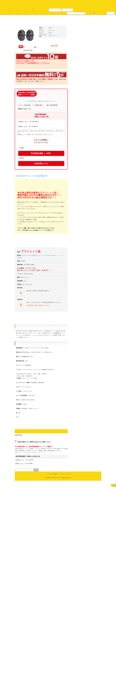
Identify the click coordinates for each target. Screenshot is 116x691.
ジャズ (19, 76)
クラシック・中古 (22, 93)
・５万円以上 (92, 134)
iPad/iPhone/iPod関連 (92, 168)
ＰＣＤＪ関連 (90, 112)
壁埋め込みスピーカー (70, 35)
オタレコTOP (4, 10)
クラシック (20, 86)
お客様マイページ (68, 10)
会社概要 (44, 10)
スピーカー (90, 181)
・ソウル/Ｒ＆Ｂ (23, 142)
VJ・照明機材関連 (92, 224)
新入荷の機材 (90, 99)
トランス (19, 160)
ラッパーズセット (93, 248)
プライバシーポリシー (72, 683)
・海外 (20, 65)
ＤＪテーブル (90, 164)
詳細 (48, 81)
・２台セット (92, 122)
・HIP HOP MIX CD (24, 133)
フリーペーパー (21, 236)
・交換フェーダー (93, 150)
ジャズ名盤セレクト (22, 79)
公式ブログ (29, 10)
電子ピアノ (90, 287)
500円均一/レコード (22, 190)
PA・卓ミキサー (91, 221)
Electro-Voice (68, 30)
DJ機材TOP (12, 10)
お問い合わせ (36, 10)
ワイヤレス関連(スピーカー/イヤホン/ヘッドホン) (93, 187)
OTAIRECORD (57, 688)
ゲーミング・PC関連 (92, 294)
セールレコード (21, 183)
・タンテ (91, 119)
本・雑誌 (19, 233)
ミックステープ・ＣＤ (23, 204)
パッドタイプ (92, 263)
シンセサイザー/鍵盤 (92, 275)
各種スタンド (90, 199)
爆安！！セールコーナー (93, 95)
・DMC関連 (22, 136)
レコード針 (90, 154)
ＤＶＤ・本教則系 (91, 217)
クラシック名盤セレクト (23, 89)
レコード (89, 13)
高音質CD (20, 96)
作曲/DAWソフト (93, 239)
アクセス (44, 683)
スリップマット (91, 157)
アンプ (89, 214)
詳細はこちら (19, 320)
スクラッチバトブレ (22, 72)
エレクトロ (20, 149)
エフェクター (90, 290)
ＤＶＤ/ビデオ (21, 218)
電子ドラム (90, 283)
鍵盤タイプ (91, 259)
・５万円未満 (92, 130)
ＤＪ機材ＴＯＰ (91, 92)
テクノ (19, 156)
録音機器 (89, 271)
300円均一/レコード (22, 187)
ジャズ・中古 (20, 83)
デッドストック (21, 197)
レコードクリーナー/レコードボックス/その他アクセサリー (23, 223)
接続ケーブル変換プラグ (93, 192)
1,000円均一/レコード (23, 194)
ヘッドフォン (90, 161)
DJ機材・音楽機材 (99, 13)
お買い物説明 (20, 10)
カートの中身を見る (55, 10)
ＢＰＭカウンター (91, 202)
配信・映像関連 (91, 228)
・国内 (20, 69)
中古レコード (20, 201)
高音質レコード (21, 100)
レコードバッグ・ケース (93, 178)
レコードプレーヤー (92, 211)
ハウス (19, 153)
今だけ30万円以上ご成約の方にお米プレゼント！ (58, 106)
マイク (89, 195)
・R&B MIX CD (23, 146)
